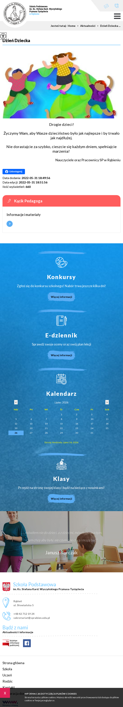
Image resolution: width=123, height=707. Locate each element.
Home (71, 25)
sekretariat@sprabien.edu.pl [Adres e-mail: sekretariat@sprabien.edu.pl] (31, 617)
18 (107, 423)
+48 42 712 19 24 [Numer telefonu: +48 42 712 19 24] (23, 613)
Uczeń (7, 675)
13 (31, 423)
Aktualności (85, 25)
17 (92, 423)
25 (107, 428)
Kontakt (8, 687)
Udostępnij (13, 171)
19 (16, 428)
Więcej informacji (10, 224)
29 (61, 432)
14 (46, 423)
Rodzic (7, 681)
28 (46, 432)
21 (46, 428)
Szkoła (7, 669)
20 (31, 428)
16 (76, 423)
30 (76, 432)
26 (16, 432)
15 (61, 423)
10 (92, 419)
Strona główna (13, 663)
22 (61, 428)
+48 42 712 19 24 (117, 5)
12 (16, 423)
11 (107, 419)
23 (76, 428)
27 (31, 432)
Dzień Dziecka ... (108, 25)
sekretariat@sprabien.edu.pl (106, 6)
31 (92, 432)
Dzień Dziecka (16, 40)
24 (92, 428)
